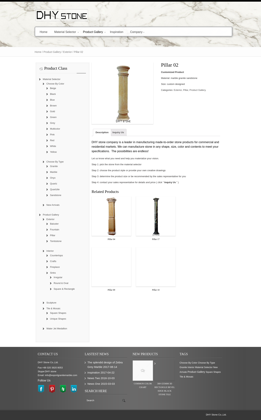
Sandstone (51, 195)
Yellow (49, 152)
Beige (49, 88)
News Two (92, 378)
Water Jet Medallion (52, 328)
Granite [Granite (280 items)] (221, 363)
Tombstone (52, 241)
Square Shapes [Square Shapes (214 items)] (207, 372)
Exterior (63, 51)
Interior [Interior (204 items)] (185, 367)
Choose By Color (51, 83)
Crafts (49, 261)
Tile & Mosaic (49, 308)
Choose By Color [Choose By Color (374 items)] (190, 362)
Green (49, 117)
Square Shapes (54, 313)
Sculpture (47, 302)
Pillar (187, 90)
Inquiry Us (117, 135)
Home (40, 31)
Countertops (52, 255)
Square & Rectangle (60, 289)
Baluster (50, 223)
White (49, 146)
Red (48, 140)
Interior (46, 251)
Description (100, 135)
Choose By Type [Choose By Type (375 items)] (208, 362)
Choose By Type (51, 161)
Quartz (49, 183)
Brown (49, 105)
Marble (49, 172)
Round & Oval (57, 283)
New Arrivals (48, 205)
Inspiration (112, 31)
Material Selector (62, 31)
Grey (48, 123)
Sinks (49, 272)
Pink (48, 134)
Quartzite (51, 189)
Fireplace (51, 267)
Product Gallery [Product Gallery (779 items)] (190, 372)
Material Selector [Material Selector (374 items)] (198, 367)
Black (49, 94)
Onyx (48, 177)
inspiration (92, 372)
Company (133, 31)
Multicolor (51, 128)
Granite (50, 166)
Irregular (54, 277)
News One (92, 383)
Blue (48, 99)
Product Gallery (90, 31)
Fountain (50, 229)
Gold (48, 111)
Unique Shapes (54, 318)
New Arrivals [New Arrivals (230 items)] (213, 367)
